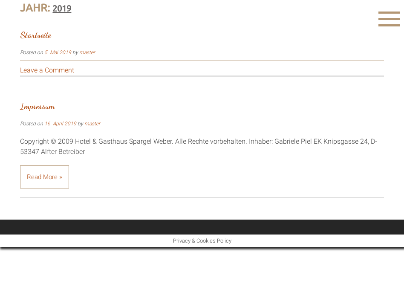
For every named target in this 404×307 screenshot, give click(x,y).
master (87, 52)
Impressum (37, 106)
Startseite (35, 35)
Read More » (44, 177)
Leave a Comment (47, 70)
